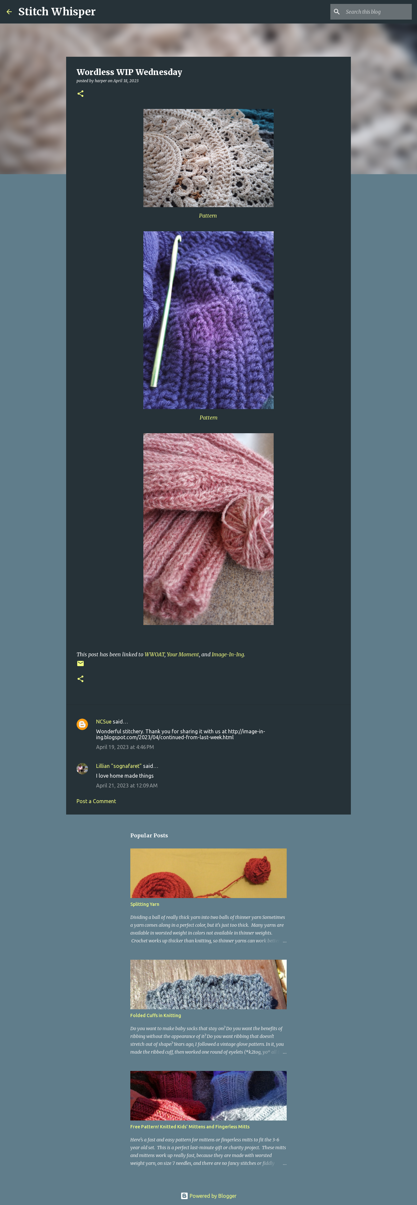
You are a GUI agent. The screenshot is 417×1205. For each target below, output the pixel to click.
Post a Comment (96, 801)
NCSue (103, 722)
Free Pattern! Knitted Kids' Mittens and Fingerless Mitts (190, 1126)
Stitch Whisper (57, 11)
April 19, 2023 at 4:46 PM (125, 747)
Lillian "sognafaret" (119, 766)
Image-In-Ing (228, 654)
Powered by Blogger (208, 1196)
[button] (80, 94)
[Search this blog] (377, 12)
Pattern (208, 215)
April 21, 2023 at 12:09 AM (127, 785)
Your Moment (183, 654)
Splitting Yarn (144, 904)
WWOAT (155, 654)
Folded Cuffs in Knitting (155, 1015)
